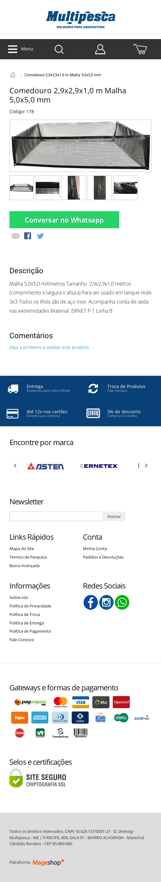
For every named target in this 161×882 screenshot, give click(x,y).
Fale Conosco (21, 639)
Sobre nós (18, 597)
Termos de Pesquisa (28, 557)
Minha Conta (95, 548)
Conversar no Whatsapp (64, 219)
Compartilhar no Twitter (41, 236)
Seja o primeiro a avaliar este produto (49, 347)
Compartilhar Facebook (28, 236)
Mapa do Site (21, 548)
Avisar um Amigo (16, 236)
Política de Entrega (26, 623)
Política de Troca (24, 614)
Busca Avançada (24, 565)
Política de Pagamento (30, 631)
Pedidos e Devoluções (103, 557)
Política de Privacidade (30, 606)
